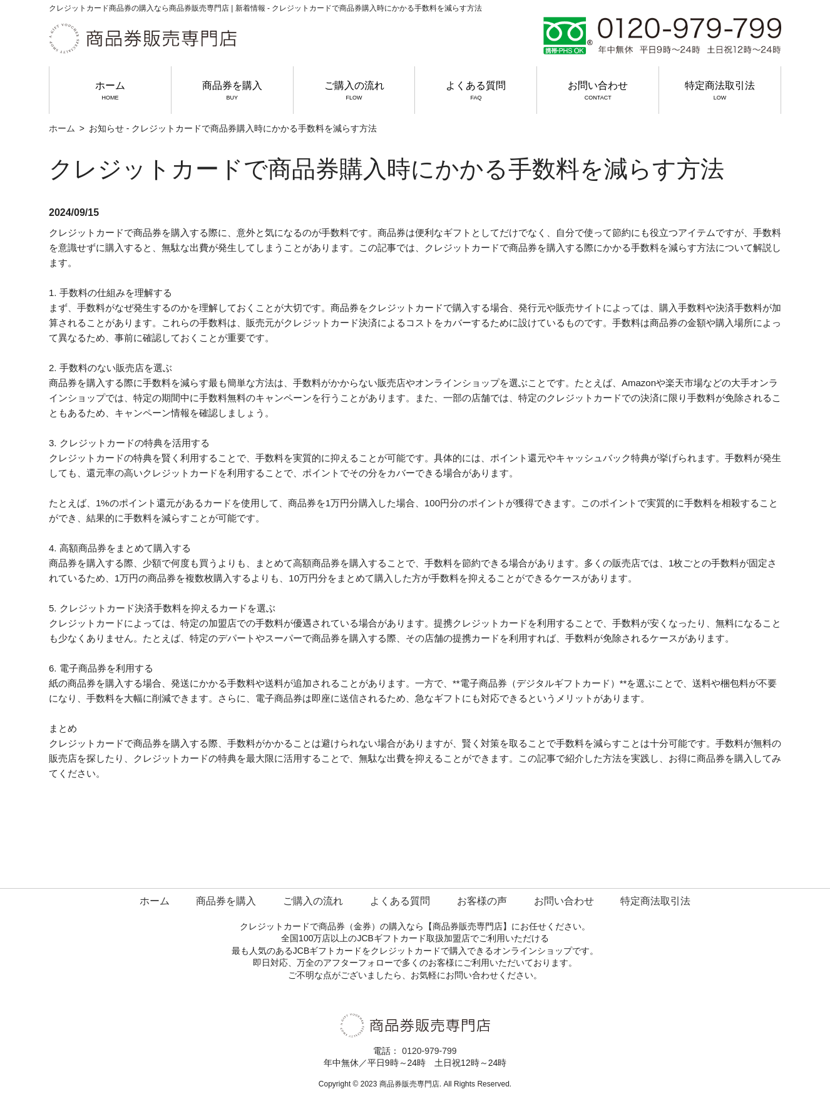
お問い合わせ (598, 90)
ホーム (110, 90)
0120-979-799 (429, 1051)
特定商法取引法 (720, 90)
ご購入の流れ (354, 90)
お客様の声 (482, 901)
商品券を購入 (232, 90)
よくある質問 (476, 90)
